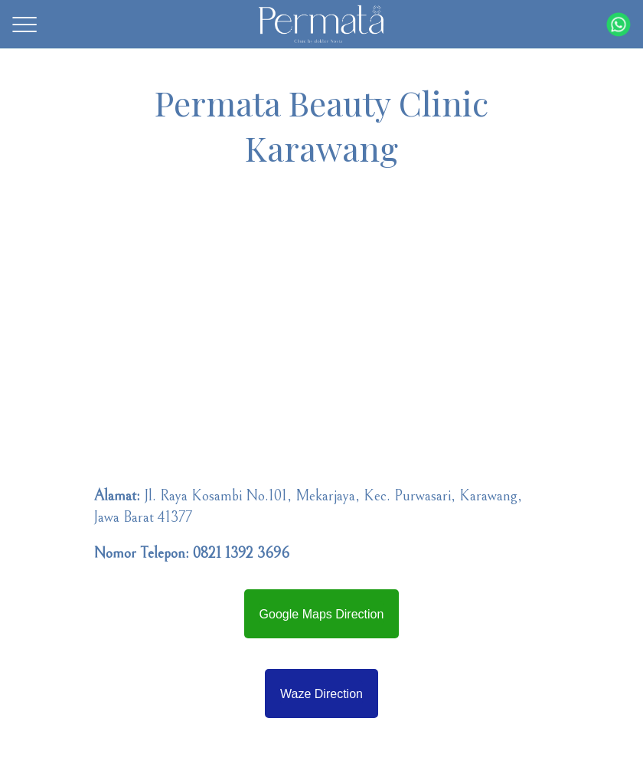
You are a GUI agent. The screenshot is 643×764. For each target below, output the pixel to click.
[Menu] (24, 24)
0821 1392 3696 (241, 553)
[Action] (618, 24)
